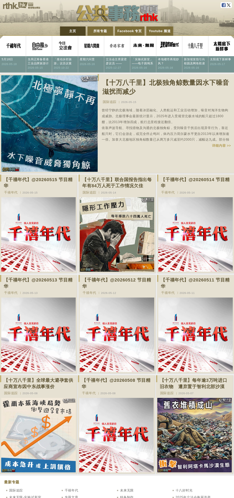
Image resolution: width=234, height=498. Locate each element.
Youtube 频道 (160, 31)
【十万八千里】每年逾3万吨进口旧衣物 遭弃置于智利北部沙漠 (193, 383)
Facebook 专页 (129, 31)
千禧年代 (11, 192)
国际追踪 (109, 102)
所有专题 (100, 31)
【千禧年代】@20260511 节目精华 (195, 283)
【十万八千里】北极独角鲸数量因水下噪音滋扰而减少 (165, 87)
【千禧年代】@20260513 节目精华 (38, 283)
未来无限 (127, 490)
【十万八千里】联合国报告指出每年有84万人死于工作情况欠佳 (117, 182)
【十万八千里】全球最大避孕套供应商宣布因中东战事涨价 (38, 383)
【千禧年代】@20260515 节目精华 (38, 182)
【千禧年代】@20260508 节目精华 (116, 383)
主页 (72, 31)
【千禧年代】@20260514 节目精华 (195, 182)
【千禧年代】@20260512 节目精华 (116, 283)
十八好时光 (184, 490)
